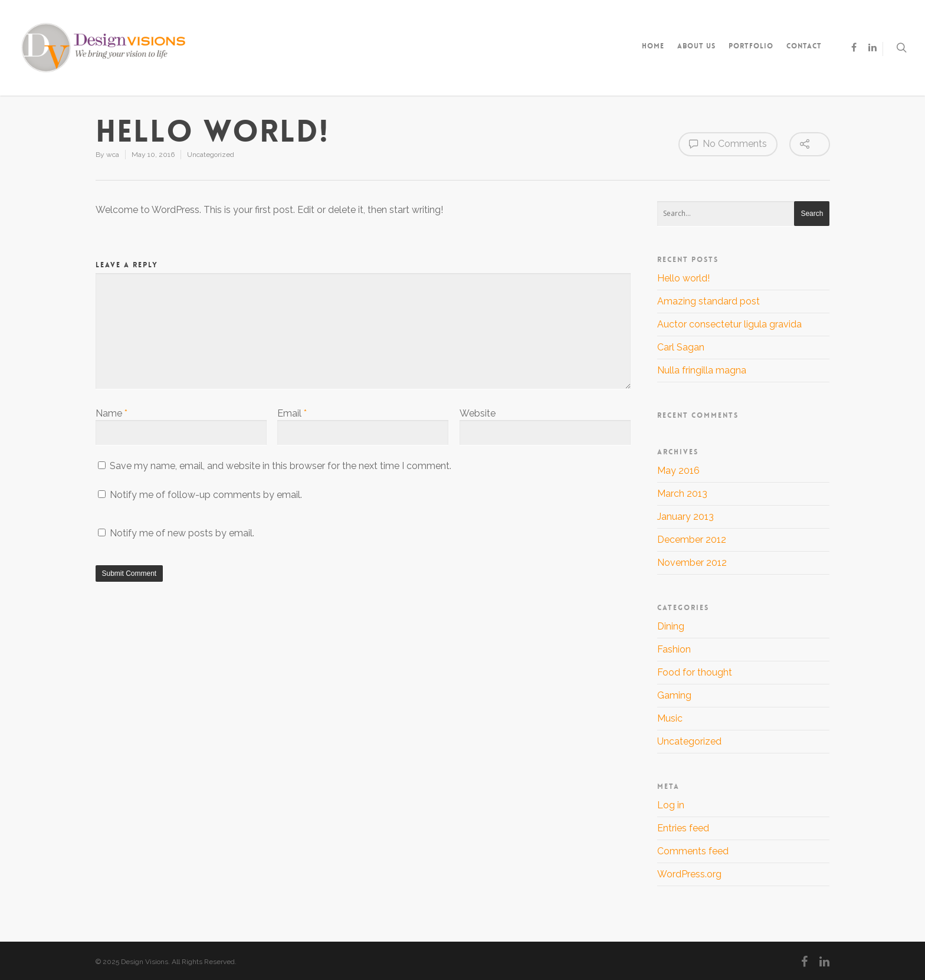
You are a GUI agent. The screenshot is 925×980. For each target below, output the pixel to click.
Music (670, 718)
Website (478, 413)
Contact (804, 46)
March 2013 (682, 493)
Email (292, 413)
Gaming (674, 695)
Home (653, 46)
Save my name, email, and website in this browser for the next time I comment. (280, 465)
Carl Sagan (680, 347)
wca (112, 154)
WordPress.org (689, 874)
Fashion (674, 649)
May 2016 (678, 470)
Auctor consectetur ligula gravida (729, 324)
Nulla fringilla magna (701, 370)
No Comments (728, 143)
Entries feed (683, 828)
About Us (696, 46)
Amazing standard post (708, 301)
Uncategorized (210, 154)
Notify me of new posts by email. (182, 533)
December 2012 (691, 539)
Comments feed (693, 851)
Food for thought (694, 672)
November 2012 (692, 562)
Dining (670, 626)
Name (111, 413)
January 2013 (685, 516)
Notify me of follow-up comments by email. (206, 494)
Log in (670, 805)
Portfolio (751, 46)
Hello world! (683, 278)
